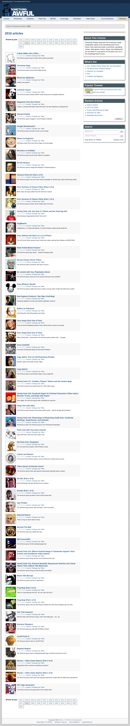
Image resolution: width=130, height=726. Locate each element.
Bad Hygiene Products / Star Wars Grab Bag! (36, 296)
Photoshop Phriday (18, 26)
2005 (56, 43)
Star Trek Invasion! (25, 612)
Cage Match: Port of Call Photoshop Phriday (35, 357)
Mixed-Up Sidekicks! (25, 78)
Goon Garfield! (23, 345)
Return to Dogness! (25, 138)
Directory (122, 19)
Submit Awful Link (87, 722)
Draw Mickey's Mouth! (26, 284)
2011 (21, 43)
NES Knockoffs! (23, 539)
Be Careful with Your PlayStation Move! (33, 272)
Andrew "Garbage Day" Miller (35, 55)
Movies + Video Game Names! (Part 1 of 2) (34, 673)
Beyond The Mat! (24, 527)
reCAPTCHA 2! (23, 636)
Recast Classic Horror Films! (29, 260)
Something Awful (7, 1)
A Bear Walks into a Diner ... (28, 53)
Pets (88, 74)
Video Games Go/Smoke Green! (30, 466)
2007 (44, 43)
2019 (32, 40)
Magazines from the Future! (28, 102)
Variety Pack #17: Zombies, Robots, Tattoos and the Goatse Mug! (44, 381)
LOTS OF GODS (92, 107)
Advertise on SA (119, 140)
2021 (21, 40)
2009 (32, 43)
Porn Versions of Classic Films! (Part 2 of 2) (35, 187)
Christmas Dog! (23, 66)
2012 (74, 40)
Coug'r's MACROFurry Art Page (97, 110)
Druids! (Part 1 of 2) (25, 491)
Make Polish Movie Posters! (28, 248)
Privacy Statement (74, 722)
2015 (56, 40)
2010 (27, 43)
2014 (62, 40)
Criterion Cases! (24, 90)
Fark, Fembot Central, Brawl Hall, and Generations (104, 66)
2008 (38, 43)
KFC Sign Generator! (26, 685)
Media (8, 26)
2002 (74, 43)
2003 (68, 43)
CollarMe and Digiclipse (95, 76)
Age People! (22, 503)
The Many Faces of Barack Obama (98, 68)
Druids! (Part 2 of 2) (25, 479)
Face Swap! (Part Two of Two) (29, 321)
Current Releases (107, 19)
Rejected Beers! (23, 515)
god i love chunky (99, 92)
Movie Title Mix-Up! (25, 576)
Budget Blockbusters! (26, 126)
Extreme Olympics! (25, 624)
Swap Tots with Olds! (26, 406)
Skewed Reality (23, 114)
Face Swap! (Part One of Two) (29, 333)
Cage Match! (22, 369)
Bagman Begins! (24, 649)
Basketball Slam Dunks (94, 115)
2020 (27, 40)
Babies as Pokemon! (25, 308)
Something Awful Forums (22, 1)
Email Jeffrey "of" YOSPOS (93, 140)
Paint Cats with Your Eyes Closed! (31, 430)
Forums (6, 19)
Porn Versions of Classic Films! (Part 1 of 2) (35, 199)
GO (121, 131)
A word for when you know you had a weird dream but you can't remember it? (108, 89)
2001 (21, 46)
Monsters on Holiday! (26, 151)
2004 (62, 43)
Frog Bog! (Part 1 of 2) (26, 600)
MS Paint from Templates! (28, 442)
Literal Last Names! (25, 454)
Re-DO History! (23, 163)
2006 (50, 43)
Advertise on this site (61, 722)
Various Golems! (92, 105)
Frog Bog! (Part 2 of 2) (26, 588)
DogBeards (22, 223)
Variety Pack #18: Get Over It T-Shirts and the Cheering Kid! (42, 211)
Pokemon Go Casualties (95, 71)
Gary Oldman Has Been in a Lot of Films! (34, 236)
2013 (68, 40)
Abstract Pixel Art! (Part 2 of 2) (30, 175)
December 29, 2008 (93, 113)
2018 (38, 40)
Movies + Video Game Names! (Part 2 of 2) (34, 661)
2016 (50, 40)
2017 (44, 40)
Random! (119, 118)
